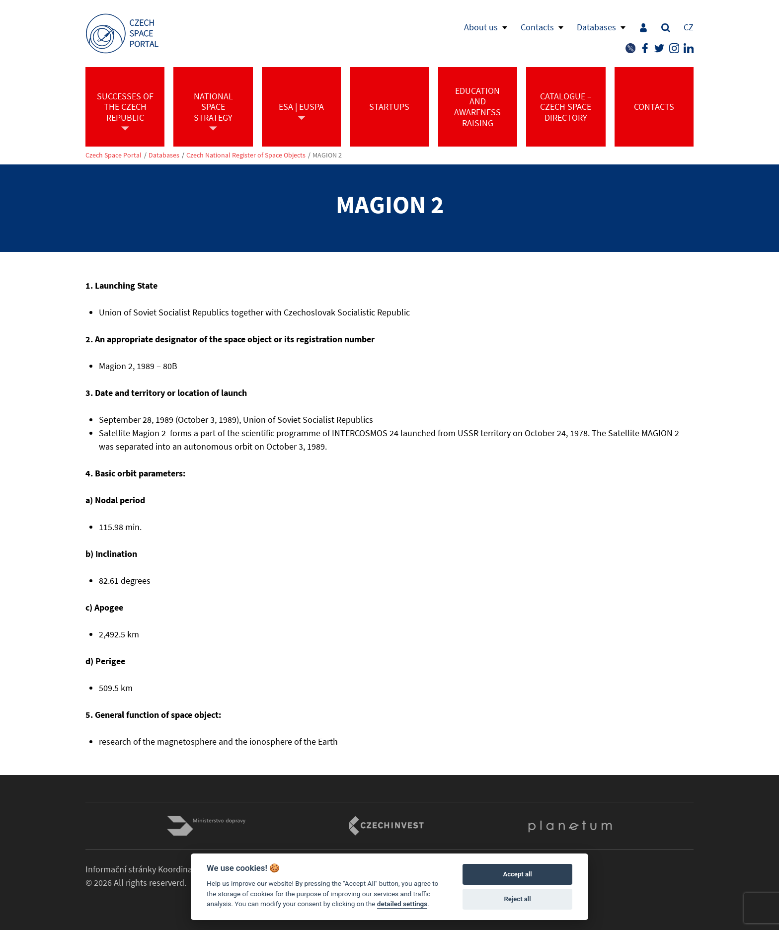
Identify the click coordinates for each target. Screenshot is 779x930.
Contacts (537, 27)
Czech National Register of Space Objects (246, 155)
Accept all (517, 874)
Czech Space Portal (113, 155)
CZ (689, 27)
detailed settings (402, 904)
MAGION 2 (327, 155)
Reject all (517, 899)
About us (481, 27)
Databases (596, 27)
